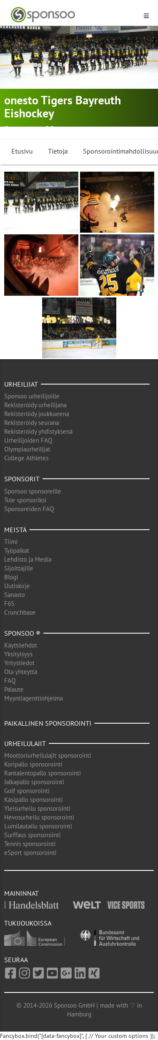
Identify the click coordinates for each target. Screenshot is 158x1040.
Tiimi (11, 542)
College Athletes (26, 458)
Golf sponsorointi (27, 791)
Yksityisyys (18, 654)
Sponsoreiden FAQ (29, 509)
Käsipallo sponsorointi (33, 800)
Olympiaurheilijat (27, 449)
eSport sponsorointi (30, 853)
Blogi (11, 577)
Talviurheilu (103, 129)
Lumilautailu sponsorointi (38, 826)
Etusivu (22, 151)
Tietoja (58, 151)
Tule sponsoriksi (25, 500)
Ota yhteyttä (20, 672)
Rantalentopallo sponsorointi (42, 773)
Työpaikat (16, 550)
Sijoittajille (18, 568)
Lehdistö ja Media (27, 559)
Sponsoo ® (22, 633)
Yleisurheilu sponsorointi (37, 808)
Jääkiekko (69, 129)
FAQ (10, 680)
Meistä (15, 529)
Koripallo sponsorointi (33, 764)
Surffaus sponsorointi (32, 835)
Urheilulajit (25, 743)
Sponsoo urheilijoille (31, 396)
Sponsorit (22, 479)
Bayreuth (23, 129)
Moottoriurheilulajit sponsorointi (47, 755)
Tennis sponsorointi (30, 844)
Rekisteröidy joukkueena (36, 414)
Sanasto (14, 595)
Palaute (14, 689)
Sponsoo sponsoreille (32, 491)
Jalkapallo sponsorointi (34, 782)
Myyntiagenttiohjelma (33, 698)
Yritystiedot (19, 663)
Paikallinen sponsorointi (47, 723)
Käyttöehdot (20, 645)
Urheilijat (21, 384)
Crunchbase (19, 612)
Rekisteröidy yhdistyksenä (38, 431)
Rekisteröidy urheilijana (35, 405)
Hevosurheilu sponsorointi (39, 817)
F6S (9, 604)
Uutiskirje (17, 586)
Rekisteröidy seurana (31, 423)
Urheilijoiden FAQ (28, 440)
